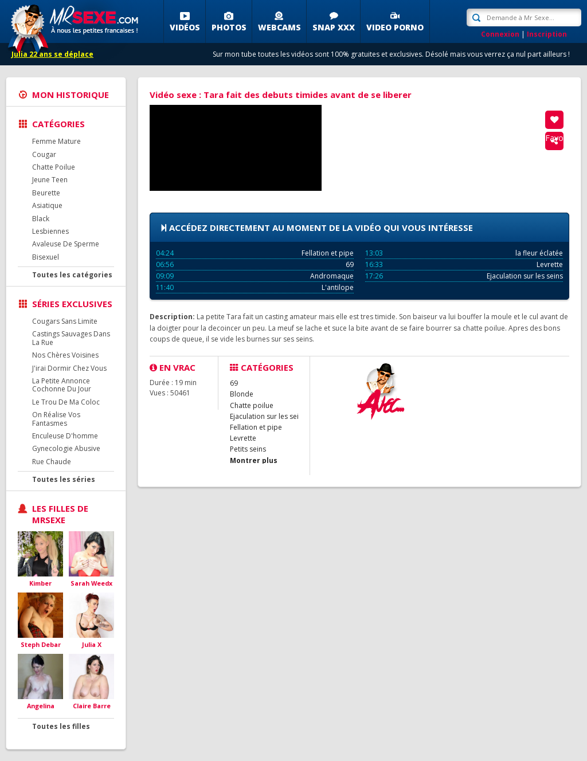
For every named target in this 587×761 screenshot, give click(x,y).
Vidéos (185, 27)
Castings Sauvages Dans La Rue (71, 338)
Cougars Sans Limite (64, 321)
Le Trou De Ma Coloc (66, 402)
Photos (229, 27)
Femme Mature (56, 141)
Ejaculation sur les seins (464, 275)
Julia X (91, 644)
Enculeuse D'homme (65, 436)
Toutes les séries (63, 479)
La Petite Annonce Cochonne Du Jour (61, 385)
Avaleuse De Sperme (65, 244)
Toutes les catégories (72, 275)
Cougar (44, 154)
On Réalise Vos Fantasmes (56, 418)
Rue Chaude (51, 461)
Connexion (500, 34)
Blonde (241, 394)
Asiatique (47, 205)
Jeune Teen (50, 180)
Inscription (547, 34)
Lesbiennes (50, 231)
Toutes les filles (61, 726)
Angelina (40, 705)
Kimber (40, 583)
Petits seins (248, 449)
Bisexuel (45, 257)
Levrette (464, 264)
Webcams (279, 27)
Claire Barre (92, 705)
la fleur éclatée (464, 253)
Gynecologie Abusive (66, 448)
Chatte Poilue (53, 167)
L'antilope (255, 287)
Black (40, 218)
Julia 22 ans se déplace (52, 54)
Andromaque (255, 275)
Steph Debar (41, 644)
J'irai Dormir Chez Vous (69, 368)
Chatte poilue (251, 405)
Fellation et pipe (255, 253)
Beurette (46, 193)
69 (255, 264)
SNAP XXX (333, 27)
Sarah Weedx (91, 583)
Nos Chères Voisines (65, 355)
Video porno (395, 27)
